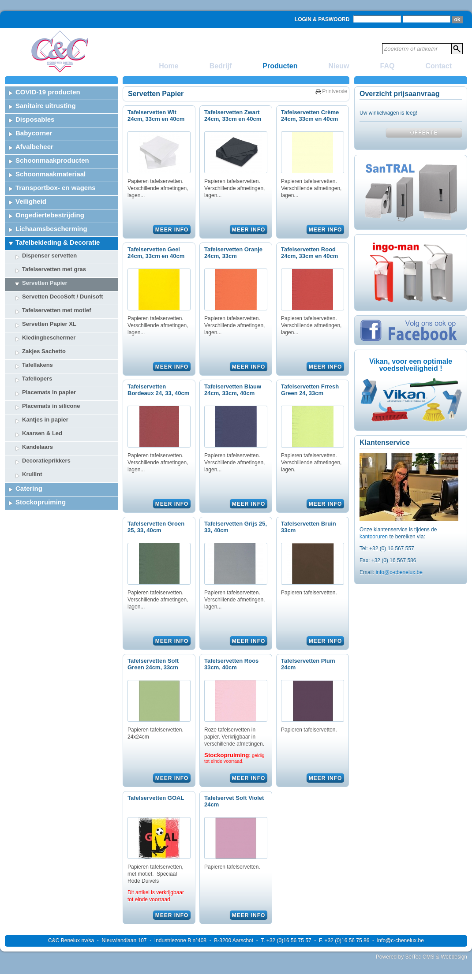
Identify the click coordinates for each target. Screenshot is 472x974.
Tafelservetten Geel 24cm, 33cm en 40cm (155, 252)
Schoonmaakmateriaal (50, 174)
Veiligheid (30, 201)
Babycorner (33, 133)
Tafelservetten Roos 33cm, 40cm (231, 664)
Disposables (34, 119)
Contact (438, 66)
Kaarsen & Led (42, 433)
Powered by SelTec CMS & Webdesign (421, 957)
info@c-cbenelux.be (399, 572)
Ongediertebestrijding (49, 215)
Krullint (32, 474)
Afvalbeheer (34, 146)
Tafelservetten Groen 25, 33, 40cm (155, 527)
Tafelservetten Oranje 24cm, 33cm (233, 252)
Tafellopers (37, 378)
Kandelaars (37, 447)
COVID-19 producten (47, 92)
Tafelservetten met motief (56, 310)
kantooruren (374, 537)
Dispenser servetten (49, 255)
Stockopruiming (40, 502)
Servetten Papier (44, 283)
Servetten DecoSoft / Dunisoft (62, 296)
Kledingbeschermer (48, 337)
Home (168, 66)
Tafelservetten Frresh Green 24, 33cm (310, 389)
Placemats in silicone (51, 406)
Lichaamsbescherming (51, 228)
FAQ (387, 66)
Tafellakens (37, 365)
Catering (28, 488)
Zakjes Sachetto (44, 351)
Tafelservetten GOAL (155, 798)
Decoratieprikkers (46, 460)
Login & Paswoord (322, 19)
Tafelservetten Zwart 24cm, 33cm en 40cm (232, 115)
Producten (279, 66)
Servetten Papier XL (49, 324)
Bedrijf (221, 66)
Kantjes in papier (45, 419)
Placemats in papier (49, 392)
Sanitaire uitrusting (45, 105)
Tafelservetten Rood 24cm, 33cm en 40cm (309, 252)
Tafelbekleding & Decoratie (57, 242)
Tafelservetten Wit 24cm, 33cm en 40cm (155, 115)
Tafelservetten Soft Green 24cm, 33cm (153, 664)
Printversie (334, 91)
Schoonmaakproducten (52, 160)
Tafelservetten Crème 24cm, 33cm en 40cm (310, 115)
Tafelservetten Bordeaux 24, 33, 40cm (158, 389)
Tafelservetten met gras (54, 269)
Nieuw (338, 66)
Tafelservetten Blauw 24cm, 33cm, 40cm (232, 389)
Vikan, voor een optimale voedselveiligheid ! (410, 365)
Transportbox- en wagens (55, 187)
